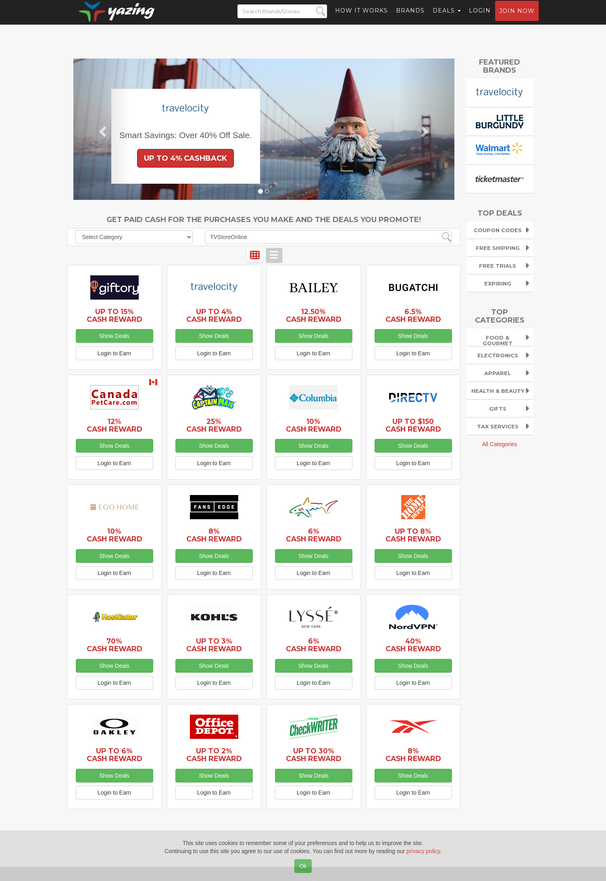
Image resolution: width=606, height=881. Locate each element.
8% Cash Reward (214, 535)
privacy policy (423, 851)
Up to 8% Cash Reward (413, 535)
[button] (102, 129)
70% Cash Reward (114, 645)
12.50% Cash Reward (314, 315)
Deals (447, 18)
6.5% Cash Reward (413, 315)
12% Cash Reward (114, 425)
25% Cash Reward (214, 425)
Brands (410, 18)
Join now (517, 18)
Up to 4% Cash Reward (214, 315)
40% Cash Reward (413, 645)
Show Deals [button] (114, 336)
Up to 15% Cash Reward (114, 315)
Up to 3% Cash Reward (214, 645)
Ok (303, 866)
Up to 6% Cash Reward (114, 755)
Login (480, 18)
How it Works (361, 18)
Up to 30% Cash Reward (314, 755)
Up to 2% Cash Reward (214, 755)
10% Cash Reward (314, 425)
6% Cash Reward (314, 535)
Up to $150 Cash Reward (413, 425)
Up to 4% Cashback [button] (185, 158)
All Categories (499, 444)
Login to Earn (114, 353)
